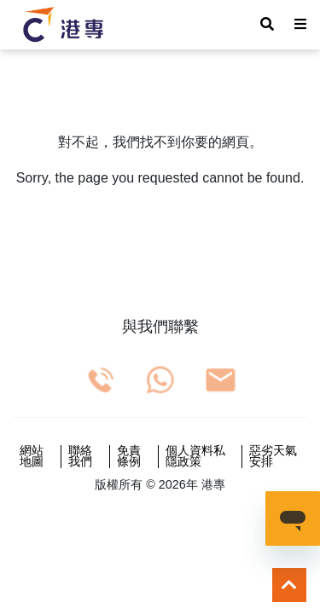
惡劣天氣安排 (273, 456)
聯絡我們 (80, 456)
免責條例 (129, 456)
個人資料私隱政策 (195, 456)
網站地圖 (32, 456)
